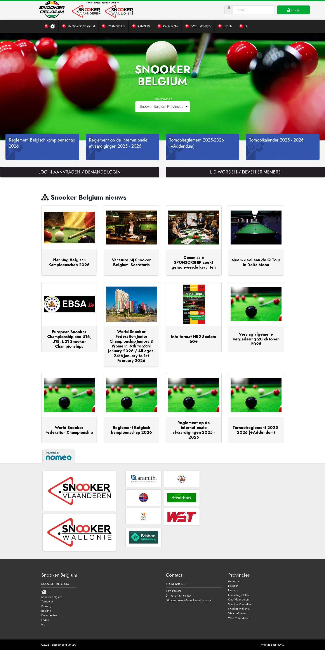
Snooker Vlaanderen (240, 604)
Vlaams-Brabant (237, 613)
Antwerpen (234, 581)
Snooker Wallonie (239, 609)
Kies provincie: (164, 99)
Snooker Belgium (51, 597)
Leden (45, 620)
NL (43, 624)
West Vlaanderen (238, 618)
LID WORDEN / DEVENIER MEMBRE (245, 172)
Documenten (49, 615)
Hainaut (233, 586)
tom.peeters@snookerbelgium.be (188, 600)
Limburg (233, 590)
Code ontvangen (293, 11)
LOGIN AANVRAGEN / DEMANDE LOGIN (79, 172)
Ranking (46, 606)
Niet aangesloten (238, 595)
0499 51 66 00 (178, 596)
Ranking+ (47, 611)
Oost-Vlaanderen (238, 599)
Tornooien (47, 601)
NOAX (280, 645)
